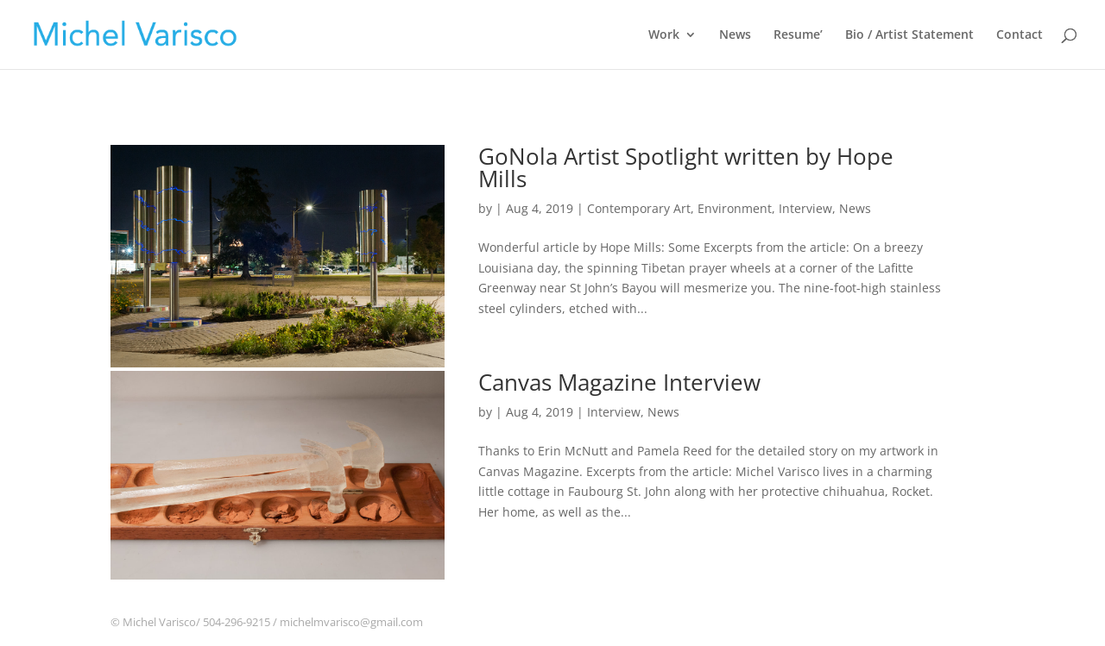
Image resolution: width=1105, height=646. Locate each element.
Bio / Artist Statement (909, 35)
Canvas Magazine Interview (619, 382)
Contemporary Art (639, 208)
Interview (805, 208)
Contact (1019, 35)
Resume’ (798, 35)
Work (663, 35)
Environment (735, 208)
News (735, 35)
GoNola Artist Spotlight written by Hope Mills (685, 167)
